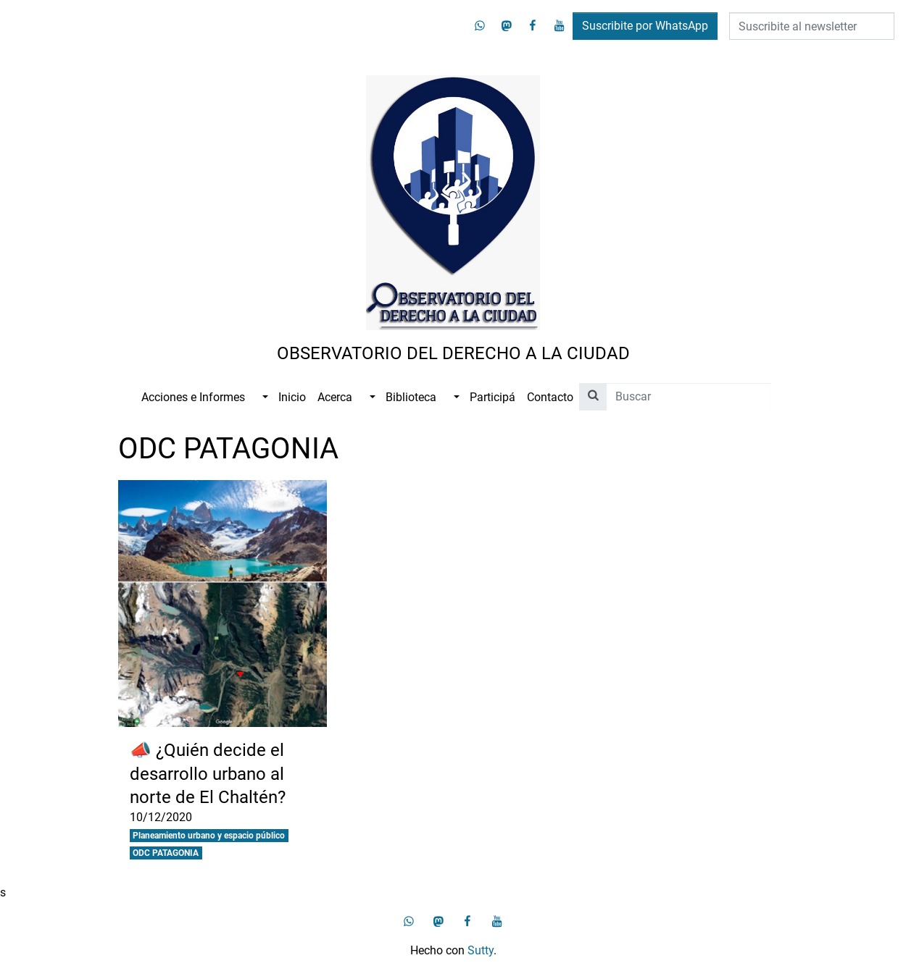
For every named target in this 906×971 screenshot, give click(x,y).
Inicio (292, 397)
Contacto (550, 397)
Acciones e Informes (193, 397)
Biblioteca (411, 397)
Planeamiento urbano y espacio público (209, 836)
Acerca (334, 397)
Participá (492, 397)
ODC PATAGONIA (166, 853)
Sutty (480, 950)
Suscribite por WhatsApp (645, 26)
